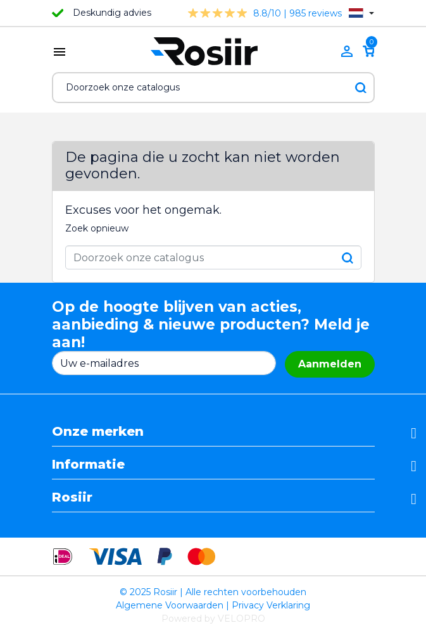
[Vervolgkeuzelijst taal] (361, 13)
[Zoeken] (213, 87)
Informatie (88, 464)
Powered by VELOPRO (213, 618)
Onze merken (98, 431)
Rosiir (72, 497)
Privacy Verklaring (271, 605)
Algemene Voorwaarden (169, 605)
